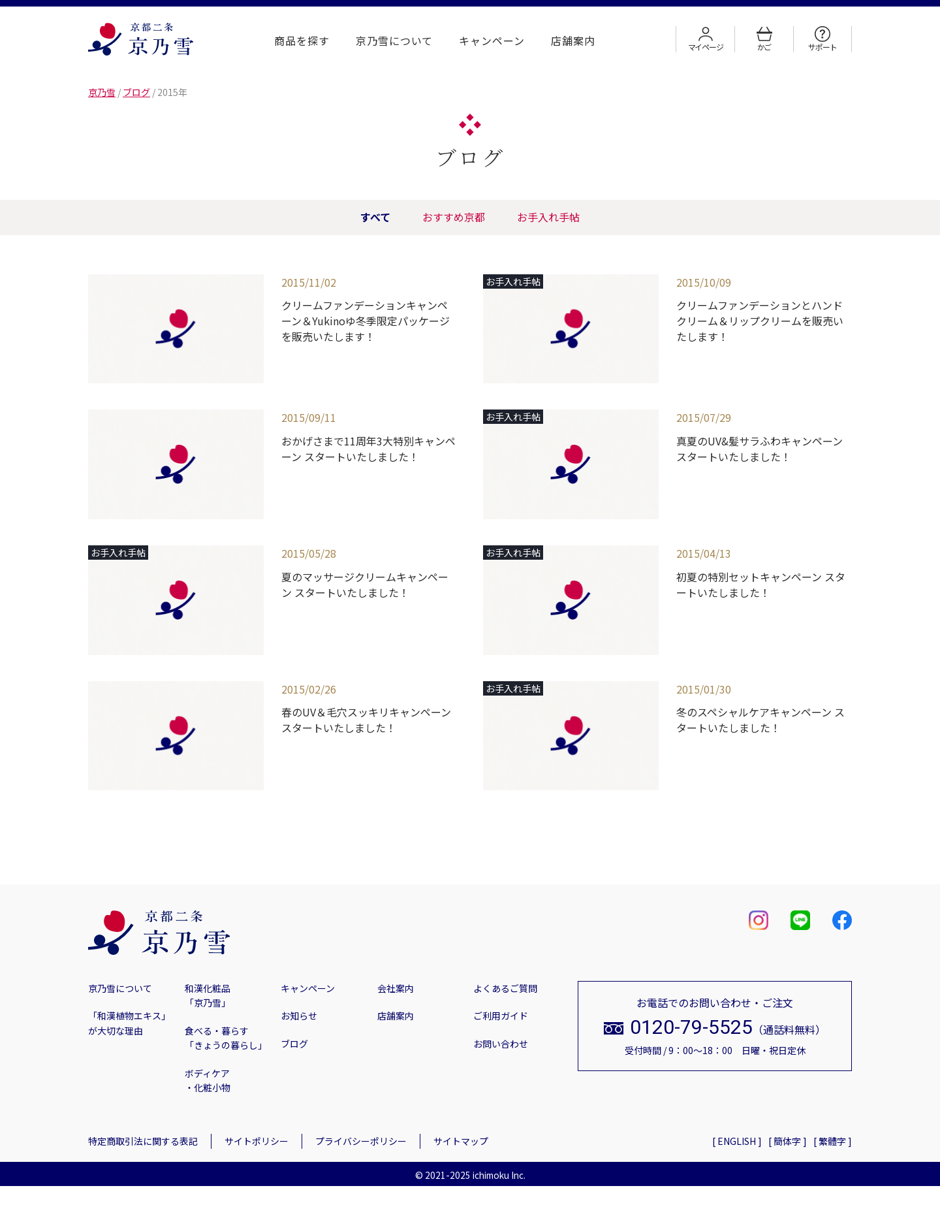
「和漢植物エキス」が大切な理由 (129, 1022)
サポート (822, 39)
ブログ (294, 1043)
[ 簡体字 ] (787, 1141)
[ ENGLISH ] (737, 1141)
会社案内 (395, 988)
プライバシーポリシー (361, 1141)
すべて (368, 217)
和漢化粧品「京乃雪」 (207, 995)
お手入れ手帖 (555, 217)
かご (764, 39)
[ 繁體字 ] (832, 1141)
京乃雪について (394, 40)
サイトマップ (460, 1141)
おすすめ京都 (453, 217)
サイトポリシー (257, 1141)
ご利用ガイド (500, 1015)
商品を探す (302, 40)
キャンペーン (492, 40)
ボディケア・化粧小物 (207, 1080)
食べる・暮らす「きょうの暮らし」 (226, 1037)
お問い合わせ (500, 1043)
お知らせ (299, 1015)
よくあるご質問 (505, 988)
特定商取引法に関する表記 (143, 1141)
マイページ (705, 39)
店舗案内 (573, 40)
